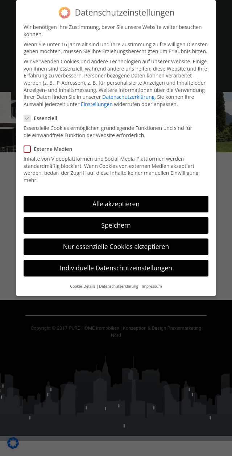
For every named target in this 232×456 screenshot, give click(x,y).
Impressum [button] (152, 283)
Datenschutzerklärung (128, 94)
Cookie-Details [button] (82, 283)
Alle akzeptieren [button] (116, 201)
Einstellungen (97, 101)
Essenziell (43, 116)
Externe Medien (50, 146)
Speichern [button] (115, 223)
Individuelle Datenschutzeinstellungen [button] (116, 265)
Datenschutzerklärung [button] (118, 283)
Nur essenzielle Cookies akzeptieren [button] (116, 244)
